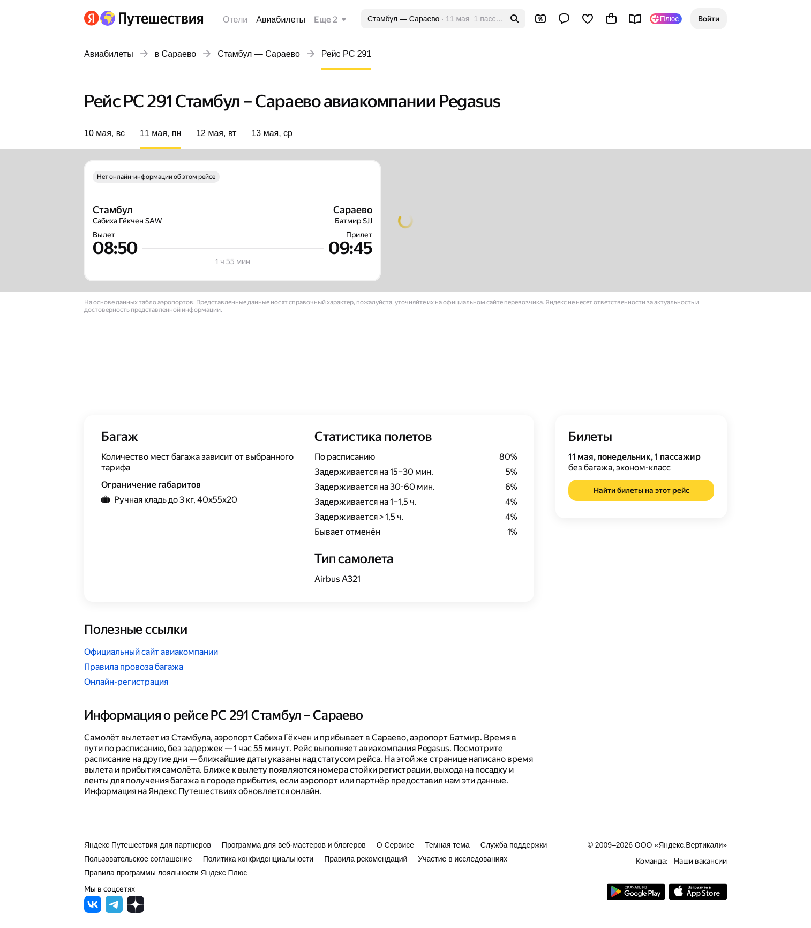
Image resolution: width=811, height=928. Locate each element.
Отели (235, 19)
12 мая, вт (216, 133)
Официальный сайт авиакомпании (151, 652)
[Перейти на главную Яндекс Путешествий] (151, 18)
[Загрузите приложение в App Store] (698, 897)
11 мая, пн (160, 133)
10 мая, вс (104, 133)
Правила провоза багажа (133, 667)
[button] (708, 18)
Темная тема (447, 845)
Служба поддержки (513, 845)
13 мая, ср (271, 133)
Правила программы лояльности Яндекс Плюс (165, 873)
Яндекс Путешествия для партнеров (147, 845)
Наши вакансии (700, 861)
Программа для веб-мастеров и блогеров (294, 845)
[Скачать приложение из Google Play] (636, 897)
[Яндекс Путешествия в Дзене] (135, 910)
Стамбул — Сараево (258, 53)
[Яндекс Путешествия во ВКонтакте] (92, 910)
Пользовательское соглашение (138, 859)
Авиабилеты (280, 19)
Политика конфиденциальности (258, 859)
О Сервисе (396, 845)
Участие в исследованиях (462, 859)
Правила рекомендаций (365, 859)
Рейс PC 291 (346, 53)
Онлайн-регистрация (126, 682)
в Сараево (176, 53)
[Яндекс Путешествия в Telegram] (114, 910)
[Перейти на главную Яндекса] (91, 18)
